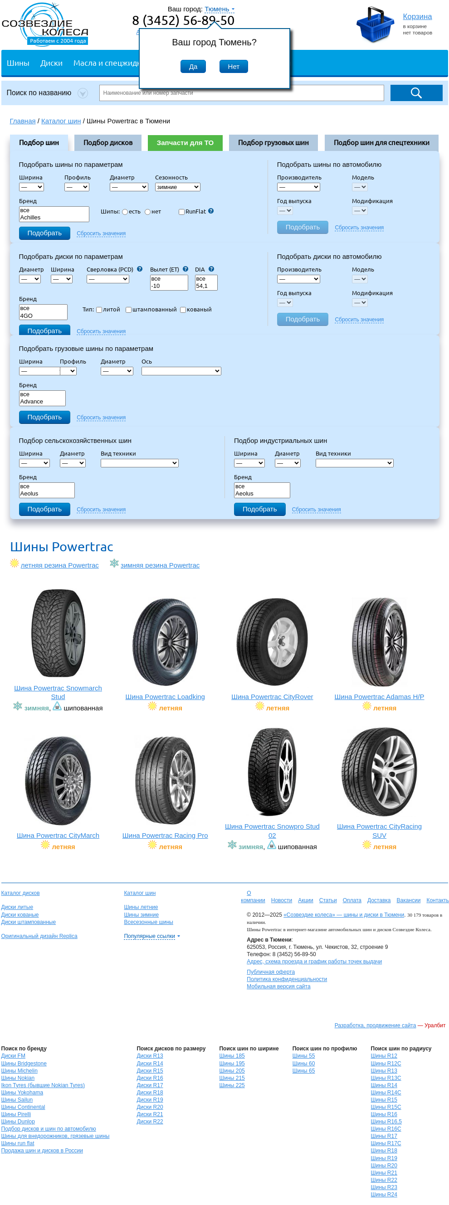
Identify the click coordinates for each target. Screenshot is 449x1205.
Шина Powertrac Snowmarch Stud (58, 644)
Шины (18, 62)
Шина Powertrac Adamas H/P (379, 648)
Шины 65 (304, 1071)
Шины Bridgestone (24, 1063)
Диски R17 (150, 1085)
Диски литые (17, 907)
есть (131, 211)
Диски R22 (150, 1121)
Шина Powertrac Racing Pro (165, 787)
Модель (363, 177)
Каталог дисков (20, 893)
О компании (253, 897)
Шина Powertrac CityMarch (58, 787)
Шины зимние (141, 915)
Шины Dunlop (18, 1121)
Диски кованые (20, 915)
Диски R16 (150, 1078)
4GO (44, 316)
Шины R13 (384, 1071)
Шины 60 (304, 1063)
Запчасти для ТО (185, 142)
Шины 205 (231, 1071)
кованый (196, 309)
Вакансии (408, 900)
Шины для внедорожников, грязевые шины (55, 1136)
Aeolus (47, 494)
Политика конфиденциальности (287, 979)
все (54, 210)
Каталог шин (140, 893)
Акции (305, 900)
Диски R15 (150, 1071)
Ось (149, 361)
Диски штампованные (28, 922)
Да (193, 66)
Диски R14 (150, 1063)
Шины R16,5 (386, 1121)
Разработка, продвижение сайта (375, 1025)
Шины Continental (23, 1107)
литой (108, 309)
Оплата (352, 900)
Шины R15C (386, 1107)
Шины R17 (384, 1136)
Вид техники (121, 453)
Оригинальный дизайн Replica (39, 936)
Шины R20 (384, 1165)
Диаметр (125, 177)
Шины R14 (384, 1085)
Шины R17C (386, 1143)
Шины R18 (384, 1150)
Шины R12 (384, 1056)
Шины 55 (304, 1056)
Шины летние (141, 907)
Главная (23, 121)
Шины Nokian (18, 1078)
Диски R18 (150, 1092)
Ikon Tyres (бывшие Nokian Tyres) (43, 1085)
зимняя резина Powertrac (160, 565)
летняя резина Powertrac (60, 565)
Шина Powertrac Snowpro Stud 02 (272, 782)
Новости (281, 900)
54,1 (206, 286)
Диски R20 (150, 1107)
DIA (204, 269)
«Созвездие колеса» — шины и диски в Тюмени (343, 915)
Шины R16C (386, 1129)
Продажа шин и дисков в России (42, 1150)
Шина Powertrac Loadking (165, 648)
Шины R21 (384, 1173)
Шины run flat (17, 1143)
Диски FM (13, 1056)
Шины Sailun (17, 1100)
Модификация (372, 200)
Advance (43, 402)
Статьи (328, 900)
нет (153, 211)
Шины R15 (384, 1100)
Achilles (54, 218)
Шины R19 (384, 1158)
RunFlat (196, 211)
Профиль (80, 177)
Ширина (31, 177)
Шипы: (110, 211)
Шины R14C (386, 1092)
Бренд (28, 200)
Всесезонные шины (148, 922)
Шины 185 (231, 1056)
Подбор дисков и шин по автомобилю (48, 1129)
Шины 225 (231, 1085)
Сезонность (171, 177)
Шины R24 (384, 1194)
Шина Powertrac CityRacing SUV (379, 782)
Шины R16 (384, 1114)
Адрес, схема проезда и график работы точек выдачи (314, 961)
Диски (51, 62)
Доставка (379, 900)
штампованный (151, 309)
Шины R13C (386, 1078)
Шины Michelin (19, 1071)
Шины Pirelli (16, 1114)
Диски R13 (150, 1056)
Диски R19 (150, 1100)
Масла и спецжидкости (115, 62)
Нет (234, 66)
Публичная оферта (271, 972)
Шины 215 (231, 1078)
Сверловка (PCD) (114, 269)
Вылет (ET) (169, 269)
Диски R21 (150, 1114)
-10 (169, 286)
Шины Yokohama (22, 1092)
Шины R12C (386, 1063)
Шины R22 (384, 1180)
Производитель (299, 177)
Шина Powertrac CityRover (272, 648)
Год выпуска (294, 200)
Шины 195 (231, 1063)
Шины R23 (384, 1187)
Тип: (88, 309)
